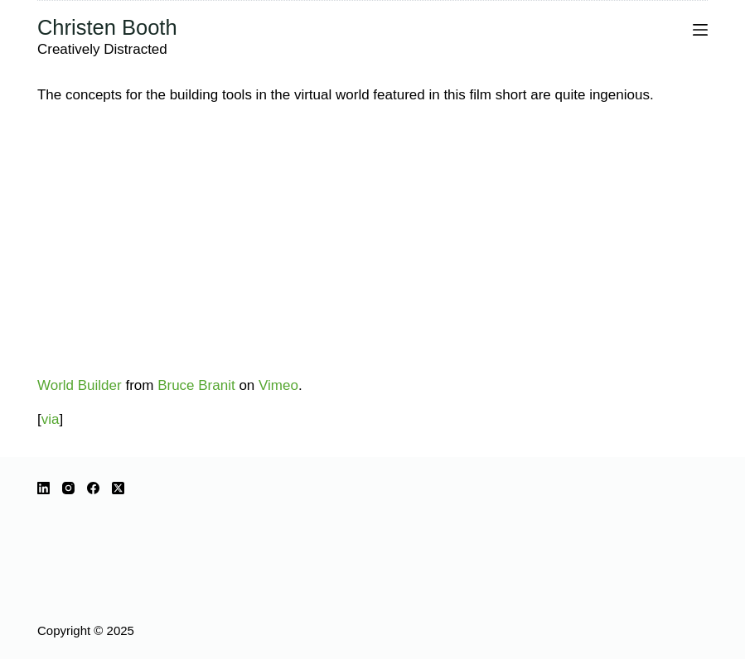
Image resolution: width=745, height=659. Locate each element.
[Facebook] (93, 488)
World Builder (79, 385)
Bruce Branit (196, 385)
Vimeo (278, 385)
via (50, 419)
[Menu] (700, 29)
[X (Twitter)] (118, 488)
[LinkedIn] (43, 488)
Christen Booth (107, 27)
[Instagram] (68, 488)
